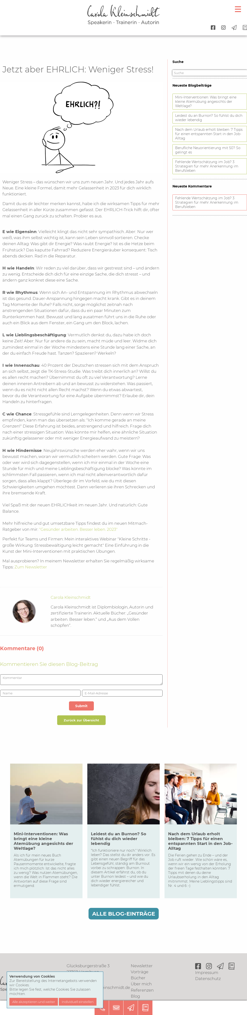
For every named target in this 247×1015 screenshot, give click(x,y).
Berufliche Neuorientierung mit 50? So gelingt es (207, 150)
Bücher (138, 977)
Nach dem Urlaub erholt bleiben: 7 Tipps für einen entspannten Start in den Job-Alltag (209, 133)
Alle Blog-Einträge (123, 913)
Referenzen (142, 990)
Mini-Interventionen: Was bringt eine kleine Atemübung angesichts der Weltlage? (205, 101)
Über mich (141, 983)
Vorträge (139, 971)
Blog (135, 996)
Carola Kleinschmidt (71, 597)
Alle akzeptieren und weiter (33, 1002)
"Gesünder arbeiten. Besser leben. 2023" (78, 529)
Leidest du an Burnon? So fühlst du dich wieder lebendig (208, 117)
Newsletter (142, 965)
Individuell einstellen (78, 1002)
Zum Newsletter (30, 567)
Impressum (206, 972)
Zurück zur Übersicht (81, 720)
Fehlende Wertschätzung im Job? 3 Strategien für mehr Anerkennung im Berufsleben (206, 166)
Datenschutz (208, 978)
